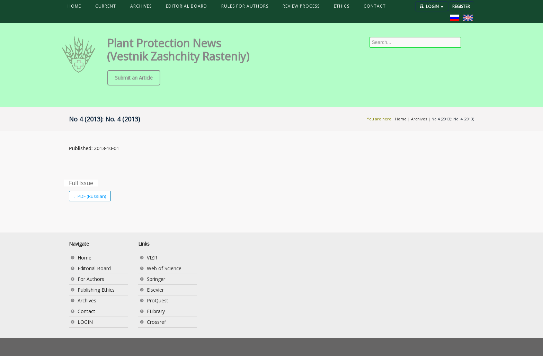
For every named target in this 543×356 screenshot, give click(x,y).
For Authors (91, 279)
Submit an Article (134, 77)
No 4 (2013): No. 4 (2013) (452, 118)
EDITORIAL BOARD (186, 6)
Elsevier (155, 289)
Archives (419, 118)
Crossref (156, 322)
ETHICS (341, 6)
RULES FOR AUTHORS (244, 6)
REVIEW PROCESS (301, 6)
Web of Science (164, 268)
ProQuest (157, 300)
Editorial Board (94, 268)
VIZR (152, 257)
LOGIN (435, 6)
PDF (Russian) (91, 196)
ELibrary (156, 311)
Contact (86, 311)
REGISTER (461, 6)
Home (401, 118)
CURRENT (105, 6)
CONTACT (375, 6)
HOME (74, 6)
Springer (156, 279)
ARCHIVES (141, 6)
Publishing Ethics (96, 289)
